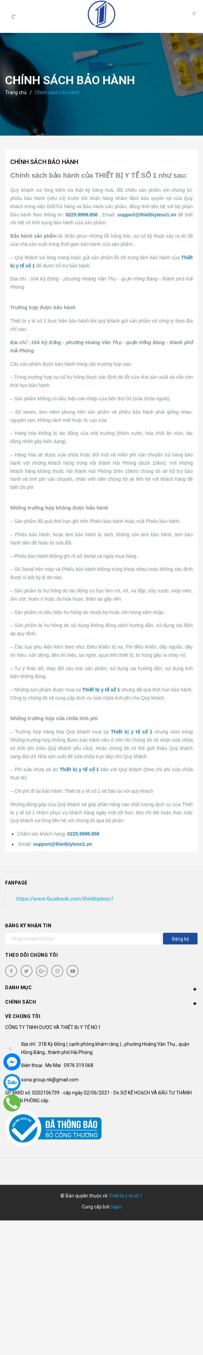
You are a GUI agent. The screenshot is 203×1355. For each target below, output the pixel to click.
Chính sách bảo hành (44, 161)
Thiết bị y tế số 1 (125, 1196)
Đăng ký (180, 939)
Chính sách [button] (101, 1003)
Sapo (116, 1206)
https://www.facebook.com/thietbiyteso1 (64, 898)
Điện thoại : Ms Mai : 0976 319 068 (57, 1065)
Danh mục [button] (101, 988)
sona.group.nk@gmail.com (50, 1079)
